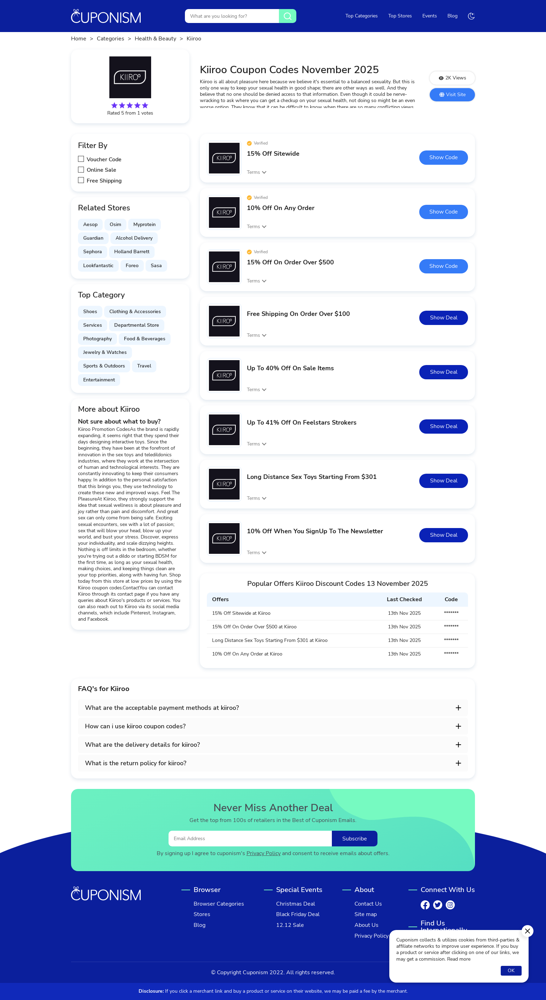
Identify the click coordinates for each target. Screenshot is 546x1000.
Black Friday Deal (298, 914)
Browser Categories (219, 904)
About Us (366, 925)
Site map (365, 914)
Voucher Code (104, 159)
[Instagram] (450, 904)
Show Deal (444, 317)
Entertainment (99, 380)
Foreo (132, 265)
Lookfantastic (98, 265)
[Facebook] (425, 904)
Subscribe (354, 839)
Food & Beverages (144, 338)
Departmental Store (136, 325)
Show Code (443, 157)
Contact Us (368, 904)
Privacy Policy (264, 853)
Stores (202, 914)
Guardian (93, 238)
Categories (110, 38)
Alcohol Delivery (134, 238)
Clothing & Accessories (135, 311)
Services (92, 325)
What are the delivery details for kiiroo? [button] (142, 745)
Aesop (90, 224)
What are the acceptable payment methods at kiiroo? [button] (162, 708)
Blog (452, 16)
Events (429, 16)
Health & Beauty (155, 38)
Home (78, 38)
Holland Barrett (131, 251)
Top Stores (400, 16)
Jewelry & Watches (105, 352)
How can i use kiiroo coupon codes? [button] (135, 726)
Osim (115, 224)
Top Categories (361, 16)
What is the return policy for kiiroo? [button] (135, 763)
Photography (97, 338)
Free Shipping (104, 181)
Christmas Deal (295, 904)
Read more (458, 959)
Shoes (90, 311)
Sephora (92, 251)
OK (511, 970)
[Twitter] (437, 904)
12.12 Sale (290, 925)
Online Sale (101, 170)
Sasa (156, 265)
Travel (144, 366)
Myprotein (144, 224)
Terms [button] (253, 172)
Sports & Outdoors (104, 366)
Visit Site (452, 94)
